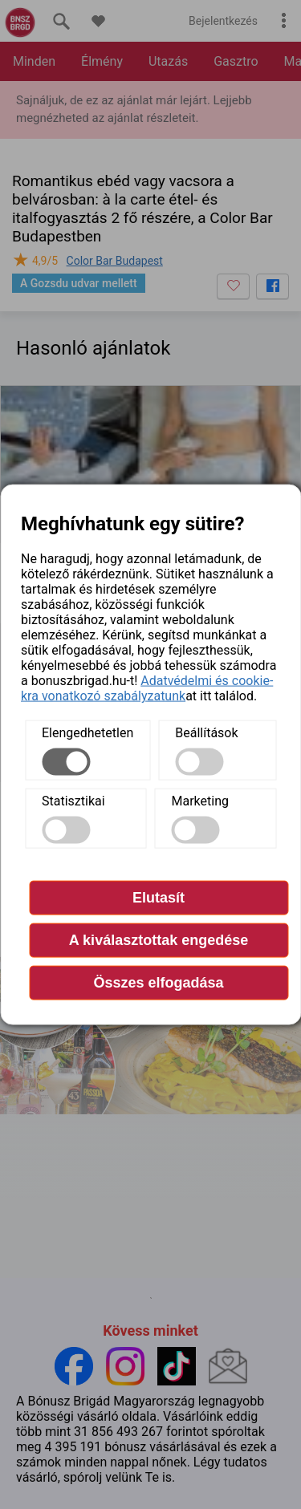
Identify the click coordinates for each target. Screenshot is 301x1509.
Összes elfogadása (158, 983)
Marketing (200, 801)
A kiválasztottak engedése (158, 940)
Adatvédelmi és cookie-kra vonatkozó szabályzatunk (147, 688)
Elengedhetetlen (87, 732)
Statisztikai (73, 801)
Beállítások (206, 732)
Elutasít (158, 898)
